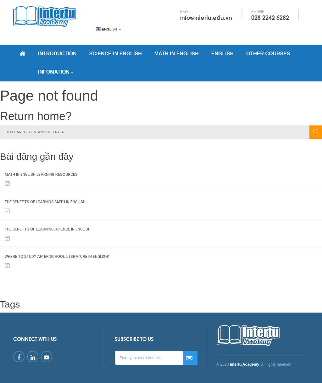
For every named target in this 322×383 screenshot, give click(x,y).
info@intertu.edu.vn (206, 17)
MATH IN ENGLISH (176, 53)
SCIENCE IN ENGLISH (115, 53)
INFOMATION (53, 72)
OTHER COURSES (268, 53)
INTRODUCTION (57, 53)
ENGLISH (222, 53)
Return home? (36, 116)
